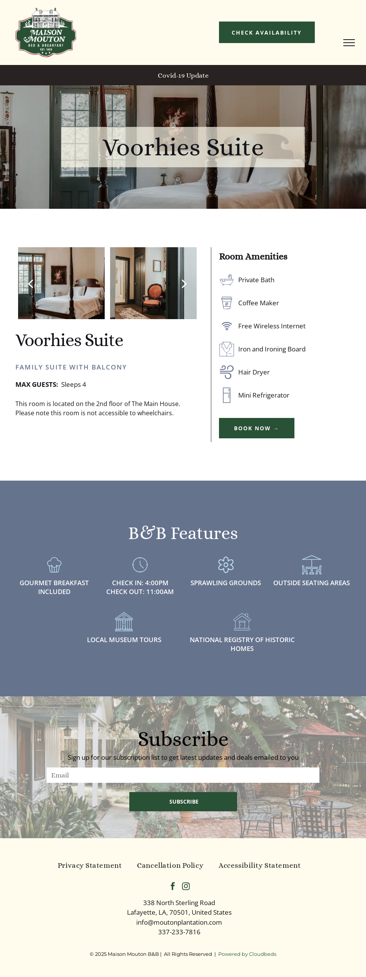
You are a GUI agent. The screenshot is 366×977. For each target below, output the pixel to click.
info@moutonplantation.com (179, 922)
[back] (30, 283)
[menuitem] (90, 865)
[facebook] (173, 887)
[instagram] (186, 887)
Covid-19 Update (183, 75)
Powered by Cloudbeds (247, 954)
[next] (184, 283)
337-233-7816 (179, 931)
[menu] (349, 43)
